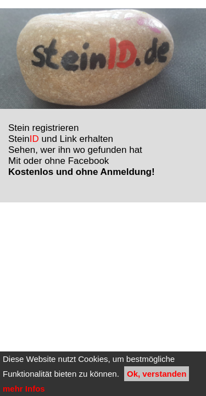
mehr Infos (24, 388)
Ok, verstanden (156, 373)
